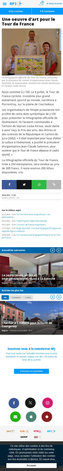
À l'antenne (47, 11)
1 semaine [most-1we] (15, 297)
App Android (47, 416)
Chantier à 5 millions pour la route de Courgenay (27, 324)
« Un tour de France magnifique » (24, 224)
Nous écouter (55, 3)
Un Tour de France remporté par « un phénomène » (26, 216)
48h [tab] (5, 297)
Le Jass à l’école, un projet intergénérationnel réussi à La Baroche (28, 276)
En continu (16, 11)
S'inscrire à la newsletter (31, 371)
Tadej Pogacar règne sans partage (24, 221)
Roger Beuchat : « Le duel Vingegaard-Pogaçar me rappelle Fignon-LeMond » (31, 229)
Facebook (14, 403)
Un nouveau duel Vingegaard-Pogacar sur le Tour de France (31, 236)
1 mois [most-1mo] (28, 297)
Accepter (31, 465)
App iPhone (31, 416)
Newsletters (15, 416)
